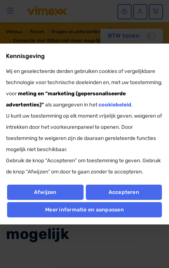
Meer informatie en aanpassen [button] (84, 210)
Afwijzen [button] (45, 192)
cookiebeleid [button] (114, 105)
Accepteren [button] (124, 192)
